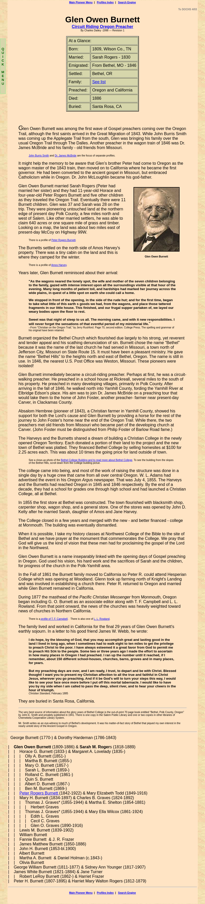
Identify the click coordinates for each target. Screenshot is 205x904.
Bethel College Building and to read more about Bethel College (96, 460)
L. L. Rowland (102, 618)
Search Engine (127, 2)
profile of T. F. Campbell (54, 618)
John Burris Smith (39, 155)
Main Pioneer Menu (81, 2)
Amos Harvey (58, 265)
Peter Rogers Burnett (63, 240)
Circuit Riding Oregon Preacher (102, 26)
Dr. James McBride (65, 155)
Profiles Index (105, 2)
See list (98, 82)
